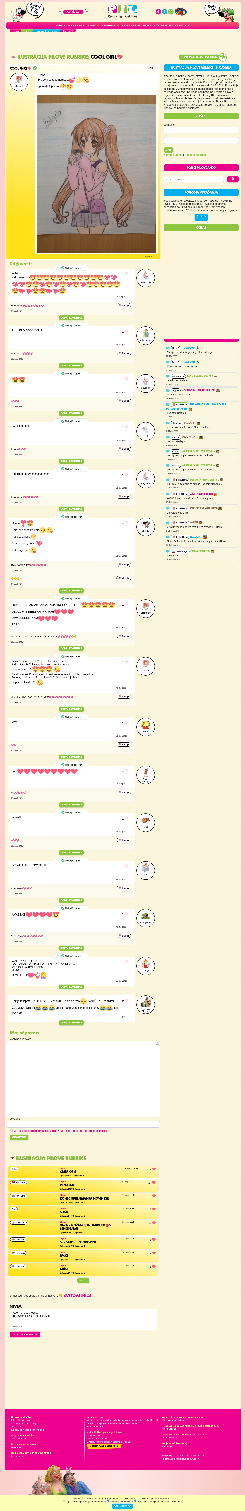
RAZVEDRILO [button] (109, 25)
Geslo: (167, 135)
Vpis (168, 150)
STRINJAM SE (122, 1506)
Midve (196, 522)
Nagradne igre (131, 25)
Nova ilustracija (200, 57)
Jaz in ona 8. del (203, 494)
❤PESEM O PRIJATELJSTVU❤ (201, 451)
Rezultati (192, 423)
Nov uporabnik (173, 154)
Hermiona (190, 348)
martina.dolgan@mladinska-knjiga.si (113, 1441)
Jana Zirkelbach (18, 1438)
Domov (60, 25)
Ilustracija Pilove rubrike (49, 57)
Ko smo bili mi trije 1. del (201, 390)
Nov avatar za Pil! (202, 376)
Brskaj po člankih (155, 25)
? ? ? (201, 217)
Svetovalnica (76, 25)
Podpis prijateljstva (206, 508)
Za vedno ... (192, 437)
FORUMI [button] (91, 25)
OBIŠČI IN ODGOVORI (25, 1334)
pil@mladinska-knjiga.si (32, 1430)
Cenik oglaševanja (104, 1446)
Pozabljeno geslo (196, 154)
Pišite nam (175, 25)
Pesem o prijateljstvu (207, 480)
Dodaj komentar (71, 318)
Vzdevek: (169, 124)
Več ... (83, 1280)
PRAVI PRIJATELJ (202, 551)
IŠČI (233, 179)
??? (187, 25)
